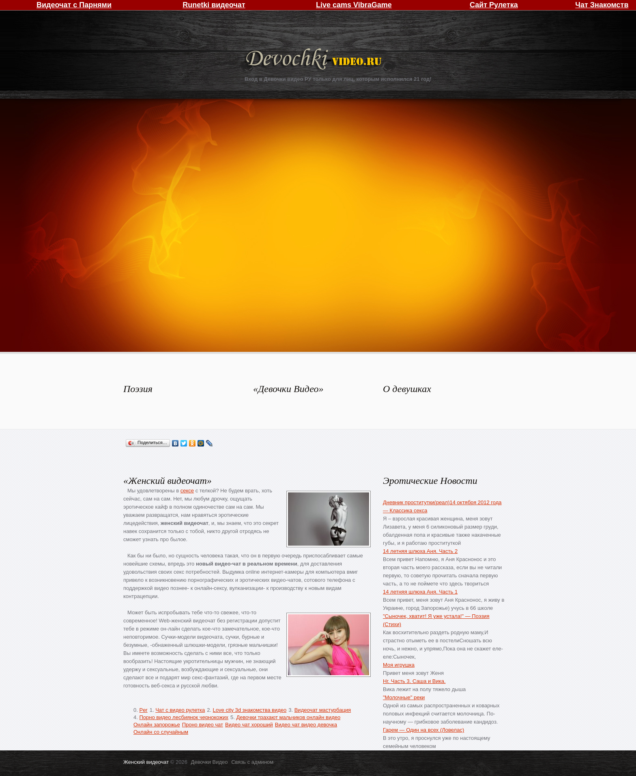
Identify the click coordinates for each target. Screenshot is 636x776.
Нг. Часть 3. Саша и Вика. (414, 681)
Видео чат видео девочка (306, 725)
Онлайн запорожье (156, 725)
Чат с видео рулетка (180, 710)
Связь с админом (252, 762)
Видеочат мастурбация (322, 710)
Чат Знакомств (601, 5)
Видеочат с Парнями (74, 5)
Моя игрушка (399, 665)
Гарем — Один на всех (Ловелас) (423, 730)
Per (143, 710)
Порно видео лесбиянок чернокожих (183, 717)
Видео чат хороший (249, 725)
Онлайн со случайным (160, 732)
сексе (187, 491)
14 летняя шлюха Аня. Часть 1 (420, 592)
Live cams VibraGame (354, 5)
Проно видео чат (202, 725)
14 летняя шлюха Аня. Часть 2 (420, 551)
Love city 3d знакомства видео (250, 710)
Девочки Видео (315, 60)
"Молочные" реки (404, 697)
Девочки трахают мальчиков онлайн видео (288, 717)
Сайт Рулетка (494, 5)
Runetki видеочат (214, 5)
